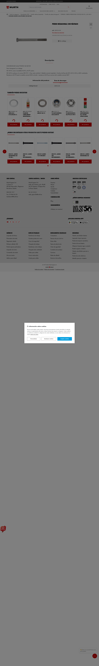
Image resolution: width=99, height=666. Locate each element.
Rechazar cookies (48, 338)
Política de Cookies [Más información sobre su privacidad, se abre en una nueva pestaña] (34, 334)
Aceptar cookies (64, 338)
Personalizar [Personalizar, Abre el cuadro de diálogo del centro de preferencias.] (33, 338)
